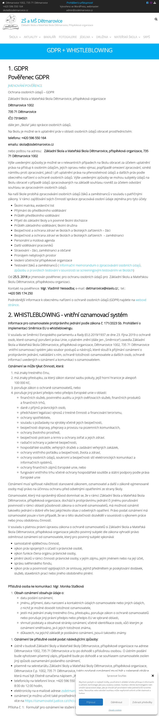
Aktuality (30, 37)
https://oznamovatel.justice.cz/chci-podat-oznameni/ (62, 701)
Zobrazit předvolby (142, 702)
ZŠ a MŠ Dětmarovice (41, 21)
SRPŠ (146, 37)
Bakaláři (50, 37)
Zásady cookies (115, 710)
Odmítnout (116, 702)
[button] (152, 675)
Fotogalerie (68, 37)
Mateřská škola (125, 37)
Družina (102, 37)
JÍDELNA (85, 37)
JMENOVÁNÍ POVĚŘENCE (25, 85)
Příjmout (90, 702)
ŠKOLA (13, 37)
